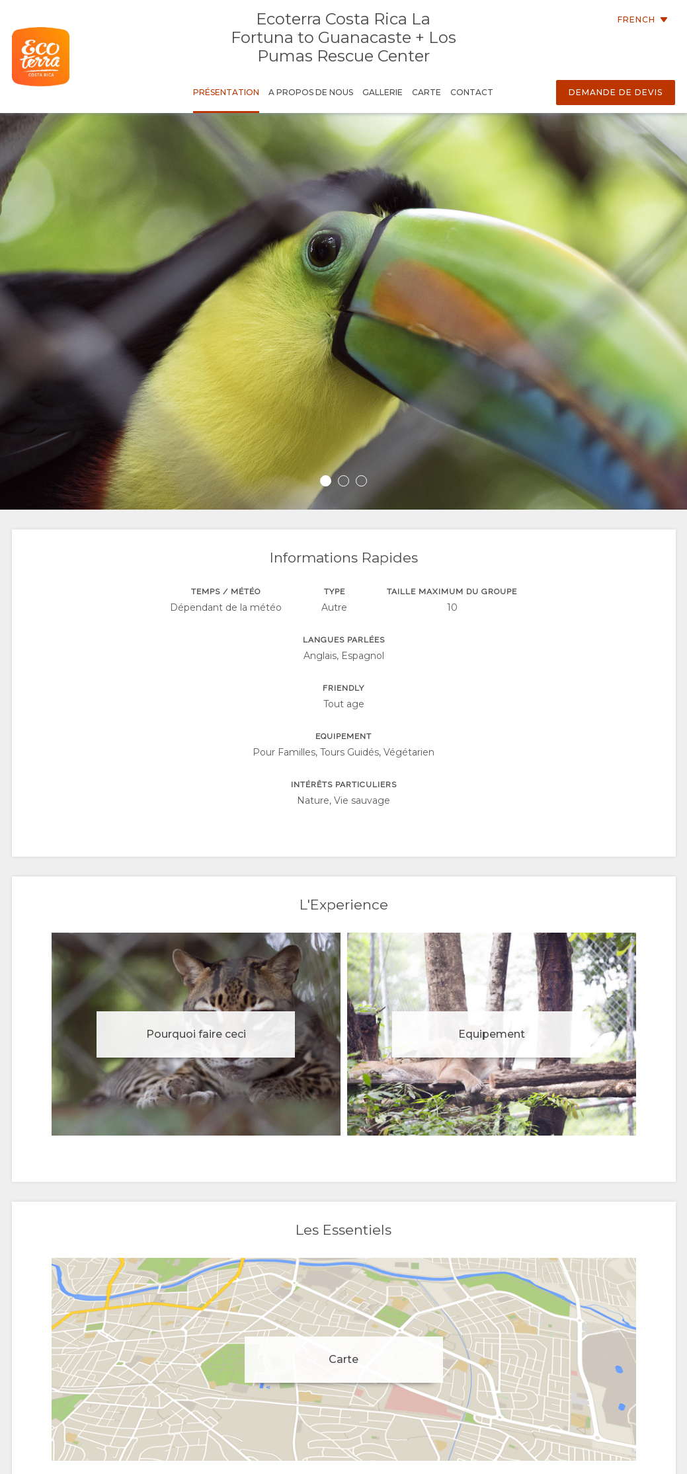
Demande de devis (616, 92)
